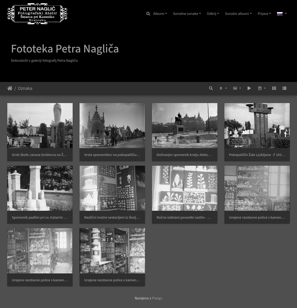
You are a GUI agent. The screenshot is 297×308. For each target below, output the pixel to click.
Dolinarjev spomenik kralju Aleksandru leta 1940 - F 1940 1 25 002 (185, 155)
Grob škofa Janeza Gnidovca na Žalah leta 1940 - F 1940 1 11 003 (40, 155)
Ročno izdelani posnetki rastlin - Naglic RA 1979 (185, 217)
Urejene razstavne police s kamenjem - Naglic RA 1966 (112, 280)
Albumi (159, 13)
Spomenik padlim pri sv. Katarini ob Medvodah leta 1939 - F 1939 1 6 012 (40, 217)
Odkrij (211, 13)
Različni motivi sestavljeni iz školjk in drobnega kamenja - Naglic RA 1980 (112, 217)
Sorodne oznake (185, 13)
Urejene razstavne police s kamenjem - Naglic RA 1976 (257, 217)
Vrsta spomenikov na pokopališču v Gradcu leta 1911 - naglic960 (112, 155)
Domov (10, 88)
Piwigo (157, 298)
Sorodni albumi (237, 13)
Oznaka (25, 88)
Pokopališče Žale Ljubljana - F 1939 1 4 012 (257, 155)
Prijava (263, 13)
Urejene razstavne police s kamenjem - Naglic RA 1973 (40, 280)
